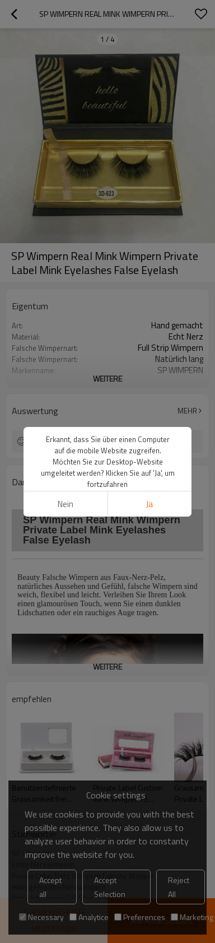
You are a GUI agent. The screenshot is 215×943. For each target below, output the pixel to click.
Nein (65, 504)
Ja (149, 504)
